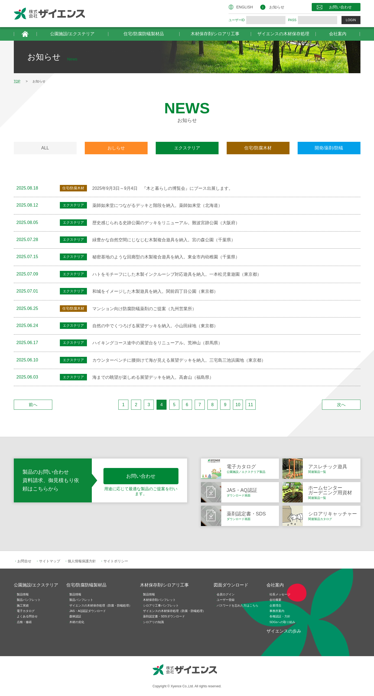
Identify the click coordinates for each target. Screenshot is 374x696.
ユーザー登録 (226, 599)
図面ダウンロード (231, 585)
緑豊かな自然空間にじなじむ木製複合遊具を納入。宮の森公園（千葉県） (163, 240)
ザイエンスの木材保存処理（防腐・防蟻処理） (100, 605)
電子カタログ (26, 610)
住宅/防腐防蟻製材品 (143, 33)
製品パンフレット (29, 599)
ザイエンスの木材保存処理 (283, 33)
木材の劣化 (76, 622)
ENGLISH (244, 7)
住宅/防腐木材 (257, 148)
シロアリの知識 (153, 622)
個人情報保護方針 (82, 561)
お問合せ (24, 561)
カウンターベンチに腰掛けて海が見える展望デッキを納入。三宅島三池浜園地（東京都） (179, 360)
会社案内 (337, 33)
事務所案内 (276, 610)
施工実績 (23, 605)
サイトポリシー (115, 561)
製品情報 (23, 594)
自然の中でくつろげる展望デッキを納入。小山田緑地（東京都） (155, 325)
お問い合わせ (340, 7)
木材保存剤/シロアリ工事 (215, 33)
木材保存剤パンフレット (159, 599)
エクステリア (187, 148)
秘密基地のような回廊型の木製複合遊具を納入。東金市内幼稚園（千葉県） (166, 257)
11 (250, 404)
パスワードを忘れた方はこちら (237, 605)
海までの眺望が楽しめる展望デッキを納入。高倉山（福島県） (153, 377)
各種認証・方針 (279, 616)
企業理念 (275, 605)
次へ (341, 404)
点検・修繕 (24, 622)
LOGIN (351, 20)
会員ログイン (226, 594)
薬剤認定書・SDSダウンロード (164, 616)
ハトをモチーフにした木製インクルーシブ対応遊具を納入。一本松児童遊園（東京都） (176, 274)
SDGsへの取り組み (282, 622)
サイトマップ (49, 561)
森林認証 (75, 616)
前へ (33, 404)
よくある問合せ (27, 616)
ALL (45, 148)
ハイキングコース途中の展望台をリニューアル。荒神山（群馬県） (157, 343)
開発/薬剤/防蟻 (329, 148)
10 (238, 404)
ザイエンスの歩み (283, 631)
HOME (25, 34)
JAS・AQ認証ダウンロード (87, 610)
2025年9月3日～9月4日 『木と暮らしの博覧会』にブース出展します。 (162, 188)
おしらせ (116, 148)
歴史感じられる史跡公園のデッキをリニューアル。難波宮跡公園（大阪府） (166, 222)
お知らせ (276, 7)
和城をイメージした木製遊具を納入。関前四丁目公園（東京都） (155, 291)
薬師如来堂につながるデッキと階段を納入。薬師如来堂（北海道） (157, 205)
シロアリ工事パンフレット (161, 605)
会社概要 (275, 599)
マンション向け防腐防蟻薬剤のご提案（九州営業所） (144, 308)
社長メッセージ (279, 594)
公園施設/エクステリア (72, 33)
